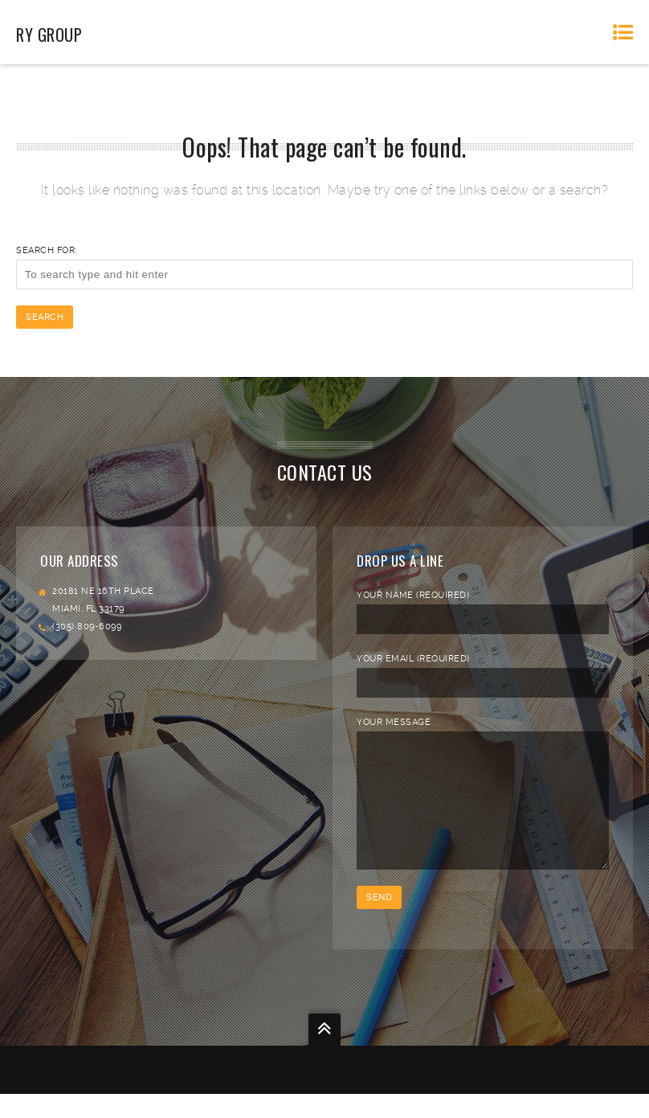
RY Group (49, 35)
